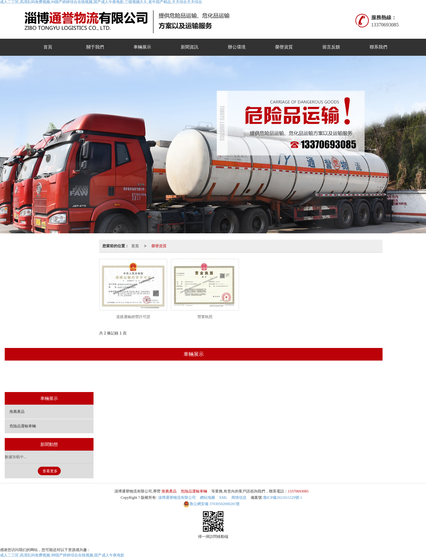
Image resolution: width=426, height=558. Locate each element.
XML (223, 497)
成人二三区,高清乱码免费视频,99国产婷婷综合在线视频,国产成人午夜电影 (62, 555)
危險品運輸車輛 (208, 377)
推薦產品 (170, 377)
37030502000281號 (211, 504)
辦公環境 (237, 47)
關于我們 (95, 47)
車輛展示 (142, 47)
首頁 (47, 47)
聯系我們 (378, 47)
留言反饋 (331, 47)
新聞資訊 (189, 47)
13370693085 (298, 491)
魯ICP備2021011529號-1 (282, 497)
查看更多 (50, 471)
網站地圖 (207, 497)
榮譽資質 (284, 47)
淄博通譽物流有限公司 (177, 497)
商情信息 (239, 497)
